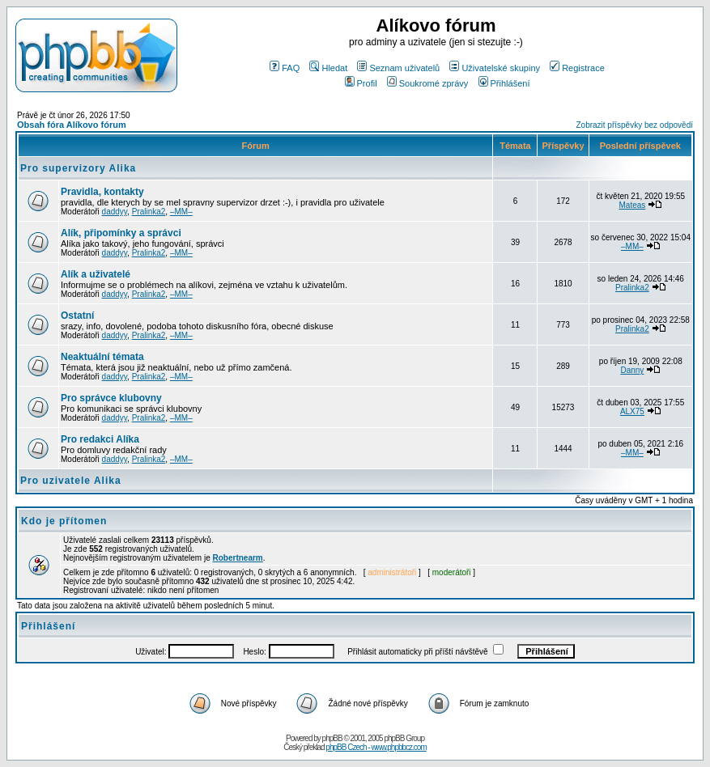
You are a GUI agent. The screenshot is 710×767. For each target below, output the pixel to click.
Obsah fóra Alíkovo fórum (71, 124)
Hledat (328, 68)
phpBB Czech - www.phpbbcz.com (375, 747)
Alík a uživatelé (95, 274)
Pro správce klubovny (111, 398)
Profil (361, 83)
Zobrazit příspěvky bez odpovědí (634, 125)
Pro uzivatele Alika (70, 480)
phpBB (332, 738)
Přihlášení (504, 83)
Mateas (632, 205)
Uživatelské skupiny (494, 68)
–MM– (181, 211)
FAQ (285, 68)
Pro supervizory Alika (78, 168)
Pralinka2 (149, 211)
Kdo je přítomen (64, 521)
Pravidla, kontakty (102, 191)
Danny (632, 370)
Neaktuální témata (102, 356)
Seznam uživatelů (398, 68)
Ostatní (77, 315)
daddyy (115, 211)
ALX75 (632, 411)
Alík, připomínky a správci (121, 233)
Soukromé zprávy (428, 83)
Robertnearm (238, 557)
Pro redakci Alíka (100, 439)
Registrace (577, 68)
